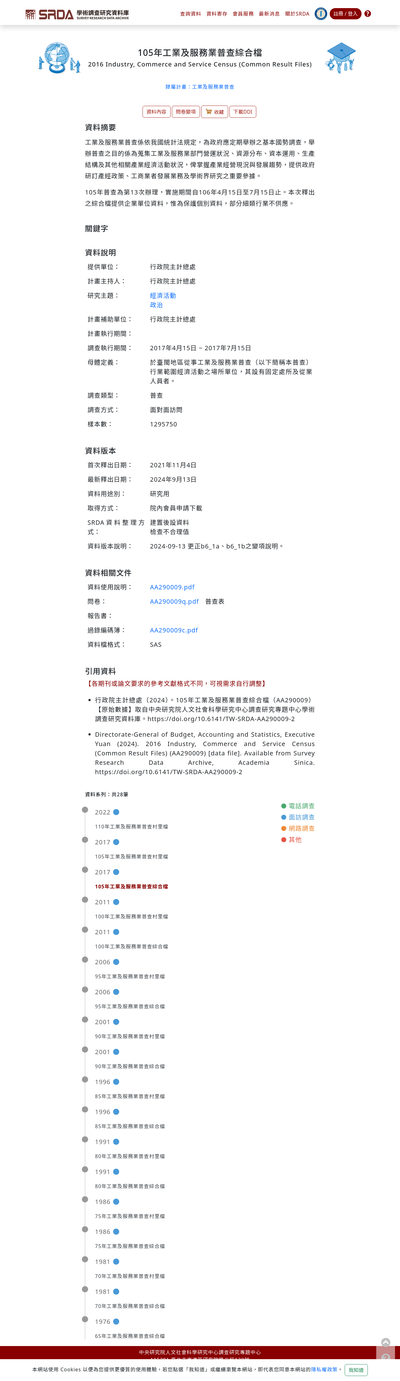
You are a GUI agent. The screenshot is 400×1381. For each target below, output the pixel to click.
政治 (156, 305)
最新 (269, 13)
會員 (243, 13)
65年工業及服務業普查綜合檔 (130, 1336)
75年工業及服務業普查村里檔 (130, 1216)
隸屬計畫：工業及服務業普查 (199, 86)
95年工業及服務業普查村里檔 (130, 976)
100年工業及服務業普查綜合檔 (131, 946)
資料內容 (157, 111)
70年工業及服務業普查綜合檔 (130, 1306)
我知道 (356, 1370)
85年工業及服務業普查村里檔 (130, 1096)
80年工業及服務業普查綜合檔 (130, 1186)
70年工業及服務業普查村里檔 (130, 1276)
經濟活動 (163, 295)
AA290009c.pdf (174, 630)
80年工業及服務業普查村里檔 (130, 1156)
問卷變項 (186, 111)
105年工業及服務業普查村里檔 (131, 856)
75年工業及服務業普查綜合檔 (130, 1246)
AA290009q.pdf (174, 601)
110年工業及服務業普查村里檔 (131, 826)
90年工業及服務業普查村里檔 (130, 1036)
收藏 (214, 111)
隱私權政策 (324, 1369)
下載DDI (242, 111)
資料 (217, 13)
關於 (297, 13)
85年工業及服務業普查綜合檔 (130, 1126)
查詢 (190, 13)
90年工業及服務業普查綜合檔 (130, 1066)
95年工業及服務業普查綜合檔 (130, 1006)
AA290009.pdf (172, 587)
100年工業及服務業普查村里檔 (131, 916)
